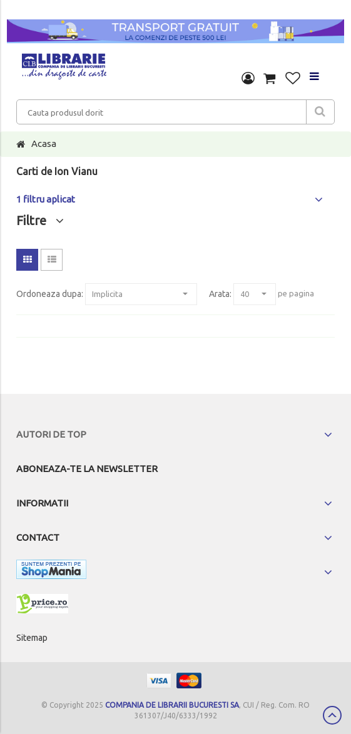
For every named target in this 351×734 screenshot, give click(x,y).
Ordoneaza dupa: (49, 294)
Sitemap (32, 638)
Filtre (40, 220)
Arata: (220, 294)
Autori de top (51, 434)
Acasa (43, 143)
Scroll (332, 715)
